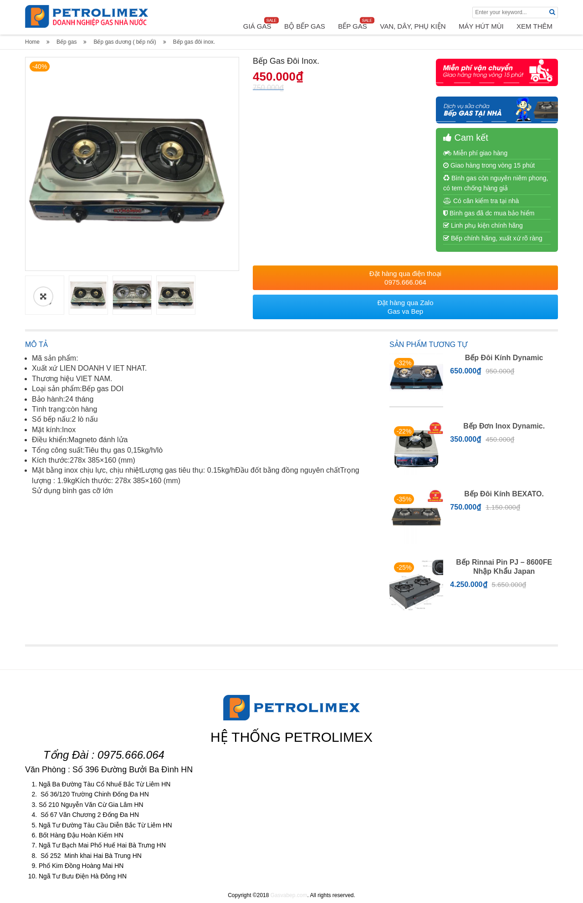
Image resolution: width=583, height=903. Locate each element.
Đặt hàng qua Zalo (405, 307)
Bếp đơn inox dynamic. (504, 426)
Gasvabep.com (289, 895)
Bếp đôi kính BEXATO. (504, 494)
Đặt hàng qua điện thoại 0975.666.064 (405, 278)
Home (32, 42)
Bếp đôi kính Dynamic (504, 358)
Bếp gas (66, 42)
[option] (132, 163)
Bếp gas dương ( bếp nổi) (124, 42)
